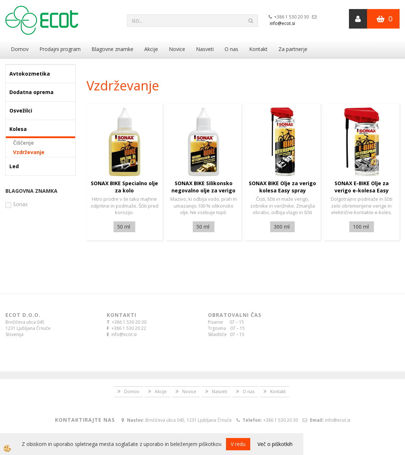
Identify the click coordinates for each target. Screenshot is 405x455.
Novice (177, 49)
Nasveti (205, 49)
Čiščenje (23, 142)
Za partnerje (292, 49)
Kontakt (258, 49)
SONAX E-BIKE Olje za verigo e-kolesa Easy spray (361, 190)
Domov (20, 49)
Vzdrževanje (28, 152)
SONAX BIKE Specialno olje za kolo (124, 187)
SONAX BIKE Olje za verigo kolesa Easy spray (282, 187)
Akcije (151, 49)
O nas (231, 49)
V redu (238, 444)
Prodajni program (60, 49)
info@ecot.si (282, 23)
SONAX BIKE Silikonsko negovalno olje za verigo (203, 187)
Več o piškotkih (275, 444)
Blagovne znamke (112, 49)
